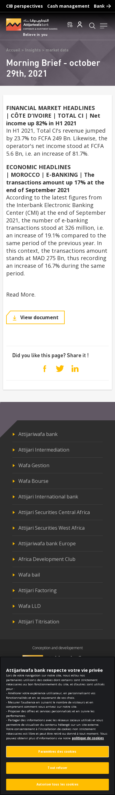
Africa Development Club (46, 559)
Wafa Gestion (33, 465)
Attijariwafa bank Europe (47, 543)
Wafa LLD (29, 606)
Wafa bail (29, 574)
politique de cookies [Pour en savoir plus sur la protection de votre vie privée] (88, 742)
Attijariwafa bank (38, 434)
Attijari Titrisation (38, 621)
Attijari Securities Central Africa (54, 512)
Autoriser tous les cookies (57, 788)
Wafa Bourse (33, 481)
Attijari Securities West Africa (51, 527)
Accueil (13, 50)
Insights (33, 50)
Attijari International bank (48, 496)
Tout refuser (57, 772)
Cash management (68, 6)
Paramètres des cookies (57, 755)
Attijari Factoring (37, 590)
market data (57, 50)
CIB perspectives (24, 6)
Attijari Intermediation (43, 449)
